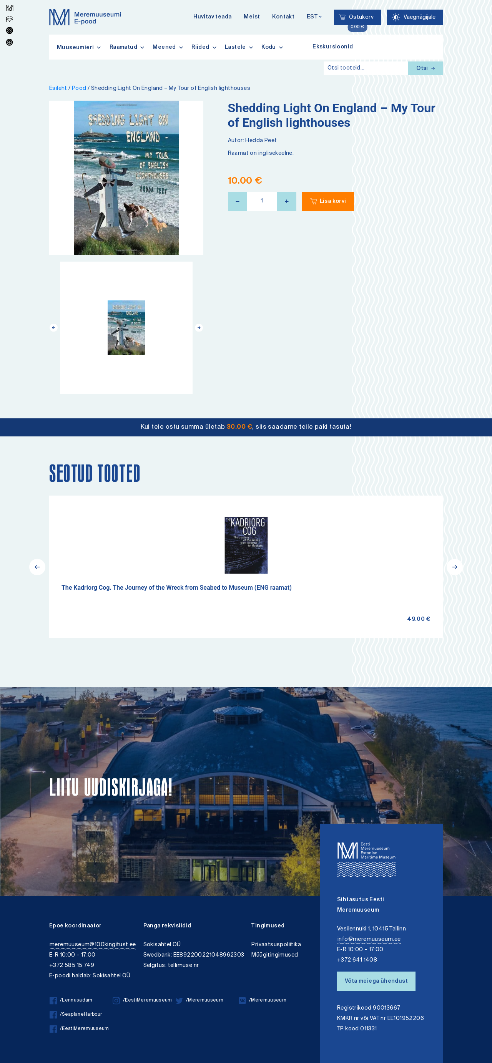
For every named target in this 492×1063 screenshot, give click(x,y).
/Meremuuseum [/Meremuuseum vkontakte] (262, 1001)
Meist (252, 17)
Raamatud (127, 47)
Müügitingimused (274, 955)
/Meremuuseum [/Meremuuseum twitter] (199, 1001)
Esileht (58, 88)
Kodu (272, 47)
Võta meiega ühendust (376, 982)
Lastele (239, 47)
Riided (204, 47)
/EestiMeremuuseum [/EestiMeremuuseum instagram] (142, 1001)
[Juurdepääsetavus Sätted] (415, 17)
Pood (79, 88)
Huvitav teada (212, 17)
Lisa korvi (333, 202)
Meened (168, 47)
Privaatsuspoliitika (276, 945)
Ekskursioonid (332, 47)
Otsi (425, 69)
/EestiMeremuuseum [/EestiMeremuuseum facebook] (79, 1029)
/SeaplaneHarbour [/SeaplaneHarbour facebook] (76, 1015)
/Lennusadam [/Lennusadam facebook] (71, 1001)
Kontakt (283, 17)
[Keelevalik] (314, 17)
